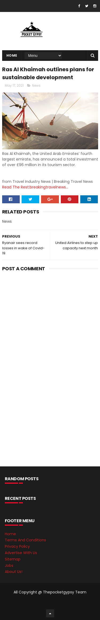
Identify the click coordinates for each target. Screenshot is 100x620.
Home (11, 55)
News (36, 85)
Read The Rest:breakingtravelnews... (35, 187)
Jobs (9, 565)
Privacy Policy (17, 546)
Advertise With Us (21, 552)
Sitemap (13, 559)
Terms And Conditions (25, 540)
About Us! (13, 571)
